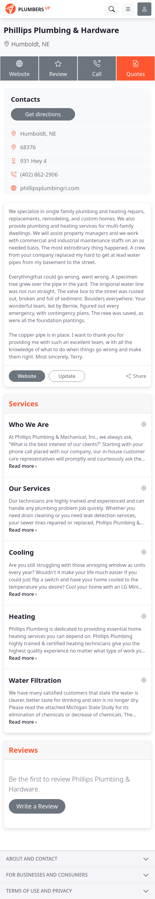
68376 (28, 147)
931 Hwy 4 (33, 160)
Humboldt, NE (30, 44)
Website (19, 68)
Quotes (135, 68)
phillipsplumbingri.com (49, 188)
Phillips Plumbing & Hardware (61, 30)
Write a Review (37, 806)
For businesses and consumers (46, 874)
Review (58, 68)
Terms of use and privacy (39, 890)
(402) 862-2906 (39, 174)
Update (66, 376)
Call (97, 68)
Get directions (43, 114)
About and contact (31, 858)
